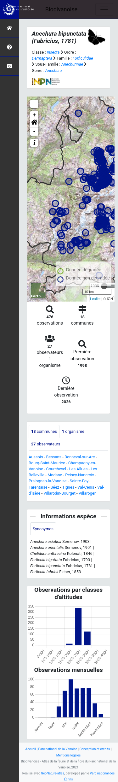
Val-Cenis (85, 487)
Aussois (36, 457)
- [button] (34, 131)
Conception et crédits (94, 749)
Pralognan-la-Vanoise (48, 481)
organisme (73, 431)
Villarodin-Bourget (59, 493)
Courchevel (56, 469)
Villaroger (87, 493)
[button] (34, 123)
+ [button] (34, 115)
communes (44, 431)
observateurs (45, 444)
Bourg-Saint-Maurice (47, 463)
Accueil (30, 749)
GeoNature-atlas (52, 773)
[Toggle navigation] (104, 9)
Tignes (68, 487)
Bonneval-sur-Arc (80, 457)
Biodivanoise (61, 9)
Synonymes (43, 528)
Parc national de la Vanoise (57, 749)
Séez (55, 487)
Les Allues (78, 469)
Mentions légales (68, 755)
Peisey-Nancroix (79, 475)
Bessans (53, 457)
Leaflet (95, 299)
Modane (55, 475)
